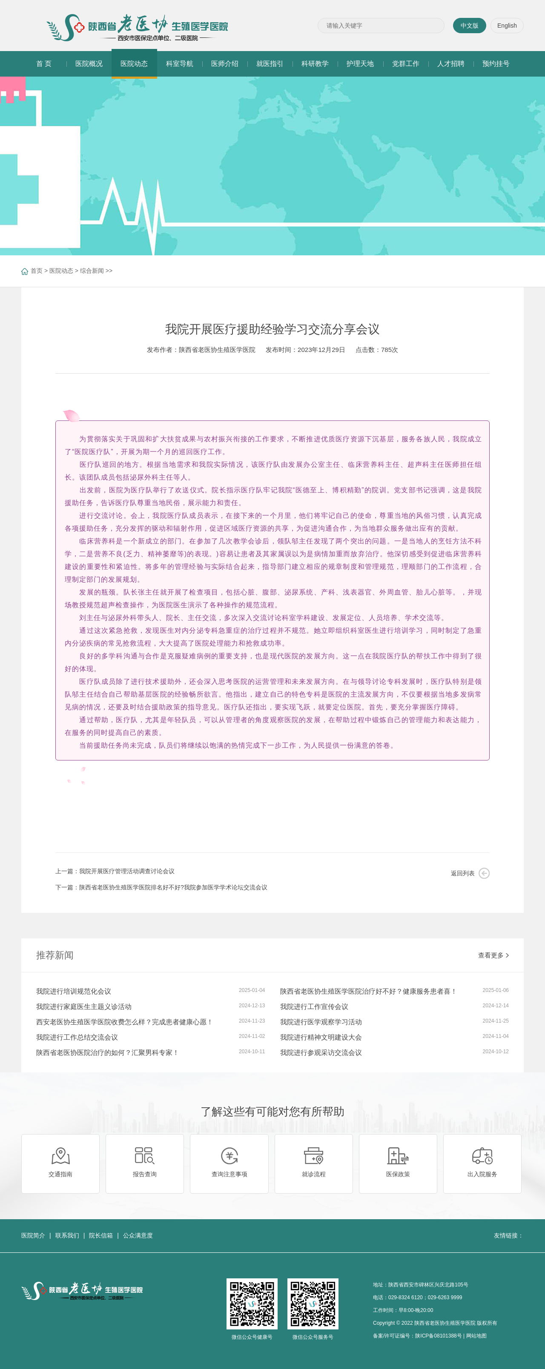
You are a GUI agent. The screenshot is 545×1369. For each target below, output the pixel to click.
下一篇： (161, 887)
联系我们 (67, 1235)
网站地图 (476, 1336)
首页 (37, 270)
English (507, 25)
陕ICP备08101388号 (438, 1336)
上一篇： (115, 871)
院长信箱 (101, 1235)
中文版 (470, 25)
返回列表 (463, 873)
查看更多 (493, 955)
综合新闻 (92, 270)
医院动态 (61, 270)
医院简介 (33, 1235)
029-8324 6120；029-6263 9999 (425, 1297)
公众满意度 (138, 1235)
